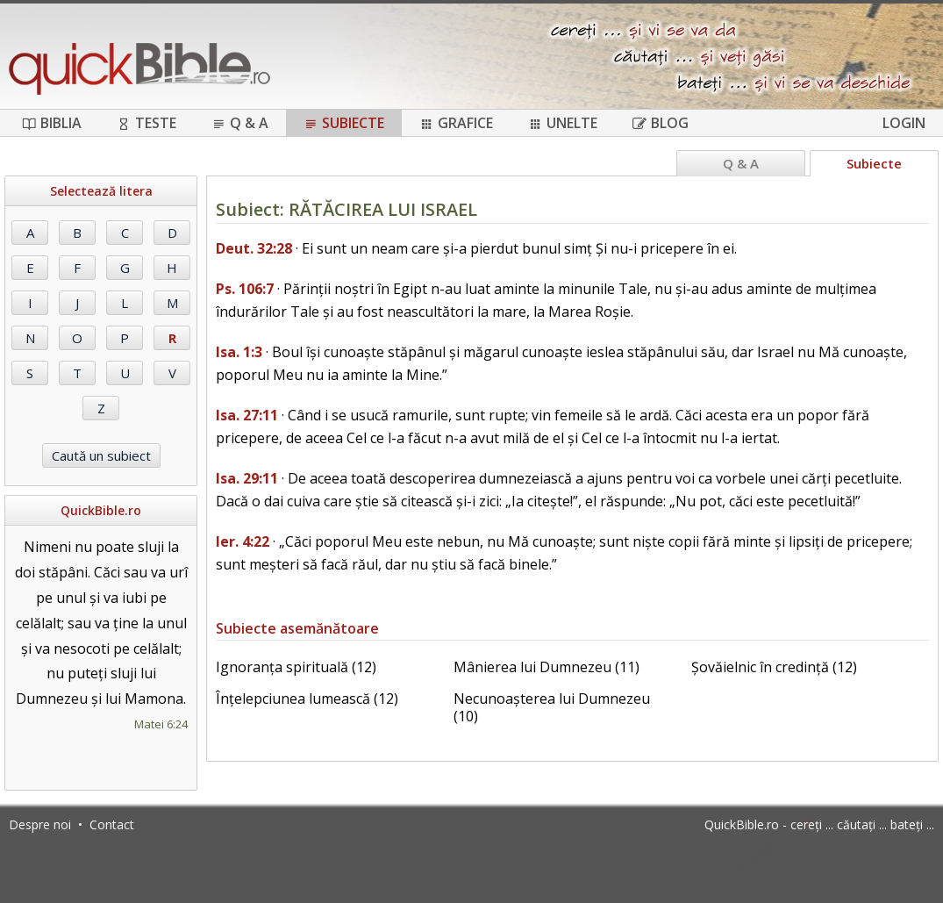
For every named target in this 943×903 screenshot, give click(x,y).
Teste (146, 123)
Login (903, 123)
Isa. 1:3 (239, 352)
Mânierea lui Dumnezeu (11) (546, 667)
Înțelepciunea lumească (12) (307, 698)
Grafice (456, 123)
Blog (660, 123)
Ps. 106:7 (245, 288)
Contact (111, 824)
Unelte (562, 123)
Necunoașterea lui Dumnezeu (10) (552, 708)
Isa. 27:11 (247, 415)
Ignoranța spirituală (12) (296, 667)
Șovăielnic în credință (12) (774, 667)
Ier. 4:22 (242, 541)
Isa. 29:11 (247, 478)
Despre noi (40, 824)
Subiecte (344, 123)
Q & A (239, 123)
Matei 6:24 (161, 724)
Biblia (52, 123)
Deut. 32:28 (254, 248)
